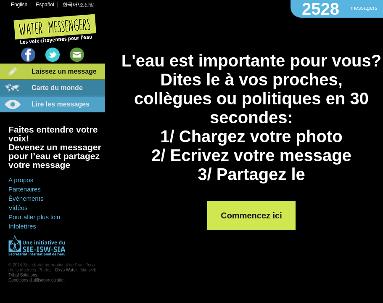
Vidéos (18, 207)
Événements (25, 198)
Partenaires (24, 189)
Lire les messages (61, 104)
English (19, 5)
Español (45, 5)
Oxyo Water (66, 270)
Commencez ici (251, 215)
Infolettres (22, 226)
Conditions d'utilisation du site (35, 280)
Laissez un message (64, 71)
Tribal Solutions (22, 275)
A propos (20, 179)
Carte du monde (57, 87)
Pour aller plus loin (34, 217)
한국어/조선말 (78, 5)
